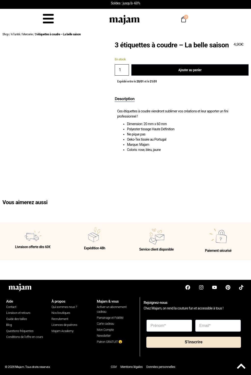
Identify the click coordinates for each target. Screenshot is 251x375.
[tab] (125, 99)
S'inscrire (193, 342)
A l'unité (15, 34)
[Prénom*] (169, 326)
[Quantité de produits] (122, 70)
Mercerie (27, 34)
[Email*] (218, 326)
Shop (5, 34)
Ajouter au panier (189, 70)
